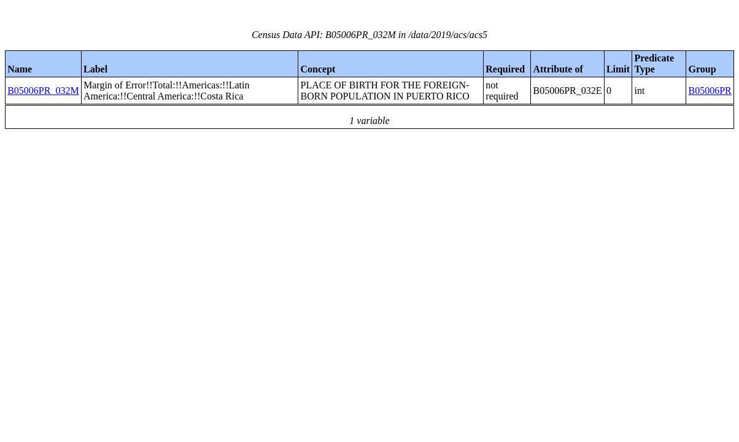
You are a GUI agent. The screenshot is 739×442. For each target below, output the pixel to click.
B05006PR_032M (43, 90)
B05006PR (710, 90)
